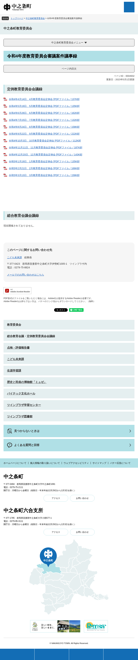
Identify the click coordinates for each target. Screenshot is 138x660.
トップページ (17, 18)
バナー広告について (120, 463)
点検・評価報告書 (18, 347)
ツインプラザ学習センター (24, 404)
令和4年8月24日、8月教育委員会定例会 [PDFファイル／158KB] (44, 126)
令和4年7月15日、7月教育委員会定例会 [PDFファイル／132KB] (44, 120)
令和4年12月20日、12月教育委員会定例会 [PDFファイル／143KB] (45, 154)
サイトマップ (99, 463)
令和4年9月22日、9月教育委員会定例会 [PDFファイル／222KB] (44, 133)
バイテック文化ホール (21, 393)
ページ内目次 (69, 68)
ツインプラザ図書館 (19, 416)
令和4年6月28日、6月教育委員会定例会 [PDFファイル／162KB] (44, 112)
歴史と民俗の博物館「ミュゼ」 (27, 382)
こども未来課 (14, 257)
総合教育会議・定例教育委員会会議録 (31, 336)
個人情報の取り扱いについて (45, 463)
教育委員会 (14, 324)
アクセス (56, 498)
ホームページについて (15, 463)
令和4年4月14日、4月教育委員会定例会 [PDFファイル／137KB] (44, 99)
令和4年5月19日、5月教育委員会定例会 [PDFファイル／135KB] (44, 106)
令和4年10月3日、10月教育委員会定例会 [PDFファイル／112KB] (45, 140)
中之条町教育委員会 (35, 18)
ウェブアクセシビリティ (76, 463)
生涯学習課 (14, 370)
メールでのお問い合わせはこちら (25, 274)
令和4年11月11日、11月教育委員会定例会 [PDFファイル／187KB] (45, 147)
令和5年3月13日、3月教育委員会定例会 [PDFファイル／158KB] (44, 175)
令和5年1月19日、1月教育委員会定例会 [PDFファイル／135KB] (44, 161)
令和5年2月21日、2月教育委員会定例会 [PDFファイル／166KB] (44, 168)
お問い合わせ (82, 498)
